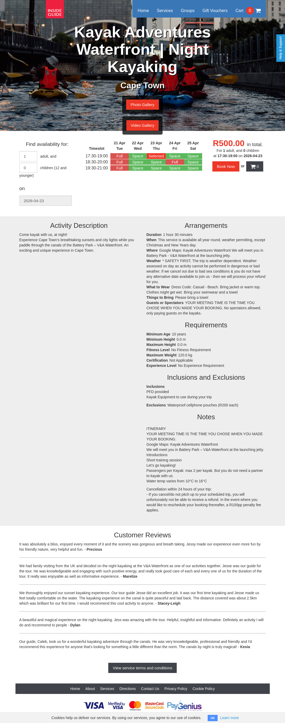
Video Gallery (142, 125)
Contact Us (150, 689)
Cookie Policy (203, 689)
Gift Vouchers (215, 10)
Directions (128, 689)
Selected (156, 156)
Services (165, 10)
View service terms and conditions (142, 668)
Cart (248, 10)
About (90, 689)
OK (213, 718)
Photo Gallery (142, 104)
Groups (187, 10)
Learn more (229, 718)
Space (137, 156)
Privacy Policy (175, 689)
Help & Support (280, 47)
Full (119, 156)
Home (143, 10)
